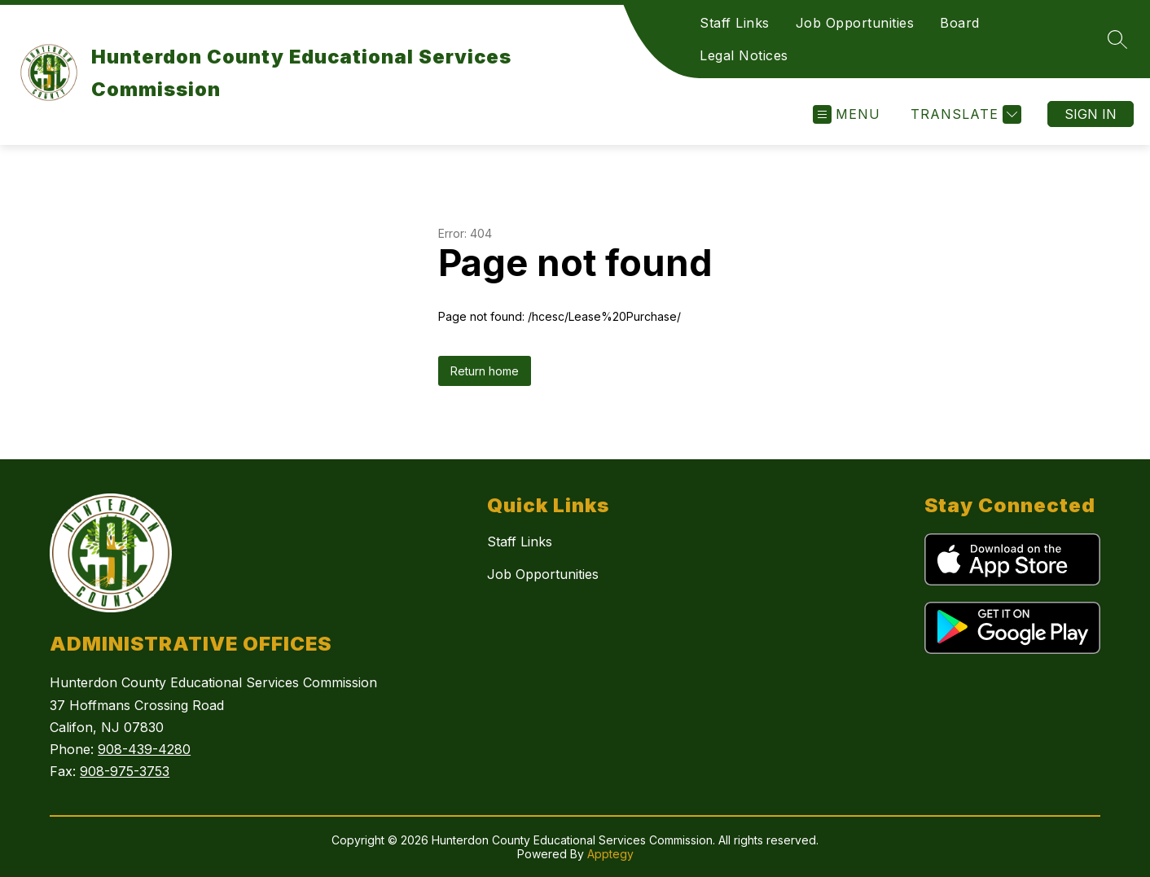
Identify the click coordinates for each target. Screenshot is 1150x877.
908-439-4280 (144, 749)
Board (960, 23)
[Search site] (1117, 39)
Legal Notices (744, 55)
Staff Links (735, 23)
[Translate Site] (963, 114)
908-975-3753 (124, 771)
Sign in (1090, 114)
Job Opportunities (855, 23)
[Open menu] (846, 114)
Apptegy (610, 854)
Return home (484, 371)
